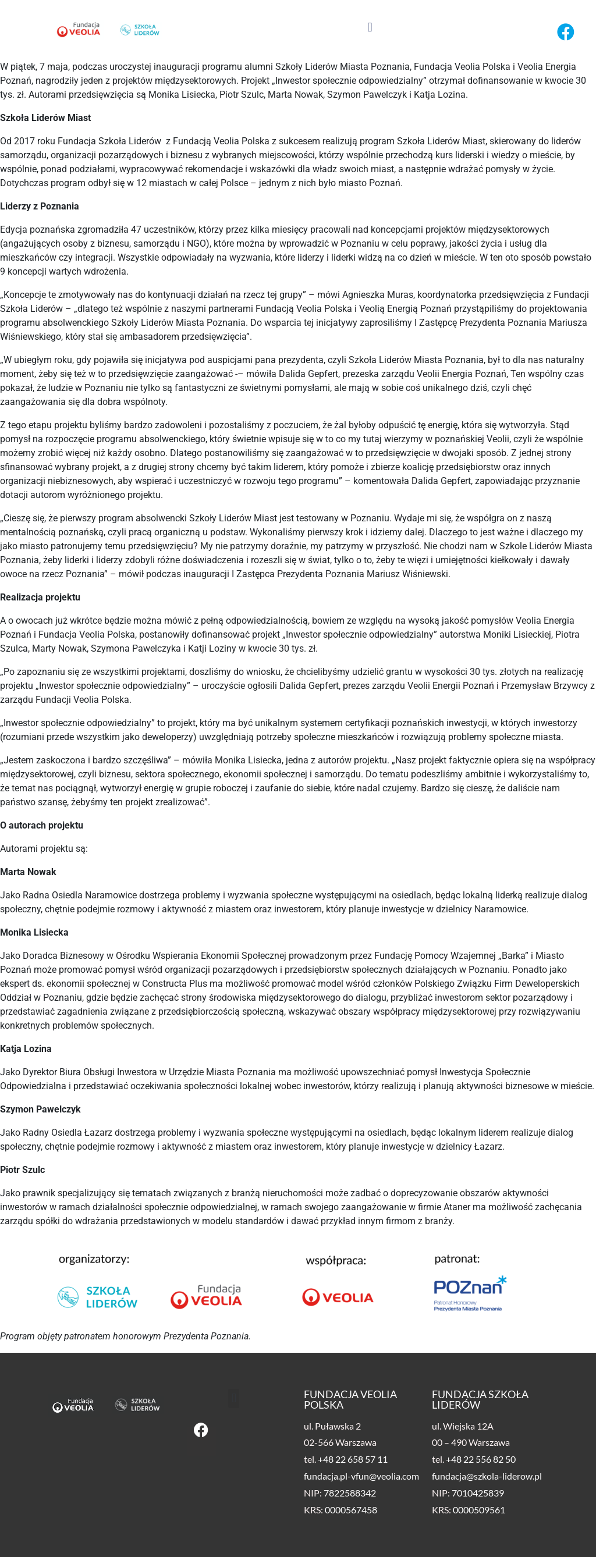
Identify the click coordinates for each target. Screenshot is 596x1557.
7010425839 (478, 1492)
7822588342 (350, 1492)
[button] (369, 27)
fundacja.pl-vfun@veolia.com (361, 1475)
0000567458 (351, 1509)
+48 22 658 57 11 (353, 1458)
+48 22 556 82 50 (481, 1458)
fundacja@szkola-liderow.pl (487, 1475)
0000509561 (479, 1509)
